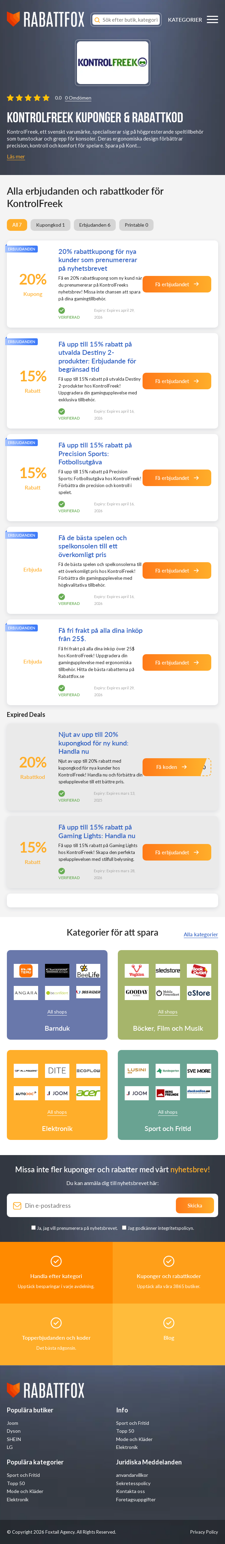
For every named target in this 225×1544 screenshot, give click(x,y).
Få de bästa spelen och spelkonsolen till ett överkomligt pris (92, 545)
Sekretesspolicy (133, 1483)
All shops (57, 1012)
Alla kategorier (201, 934)
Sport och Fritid (132, 1423)
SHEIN (14, 1439)
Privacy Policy (204, 1532)
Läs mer (16, 156)
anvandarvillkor (132, 1475)
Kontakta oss (130, 1491)
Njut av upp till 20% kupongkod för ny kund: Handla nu (93, 742)
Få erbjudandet (177, 284)
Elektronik (127, 1447)
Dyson (14, 1431)
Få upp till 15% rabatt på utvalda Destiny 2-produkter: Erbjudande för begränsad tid (97, 356)
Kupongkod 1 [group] (50, 225)
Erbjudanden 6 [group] (94, 225)
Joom (12, 1423)
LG (10, 1447)
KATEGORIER (185, 19)
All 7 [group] (17, 225)
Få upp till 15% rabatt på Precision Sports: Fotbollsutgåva (95, 453)
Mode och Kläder (134, 1439)
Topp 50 (125, 1431)
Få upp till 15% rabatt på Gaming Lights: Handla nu (96, 831)
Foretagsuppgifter (136, 1499)
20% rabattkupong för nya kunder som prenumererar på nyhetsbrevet (97, 259)
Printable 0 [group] (136, 225)
